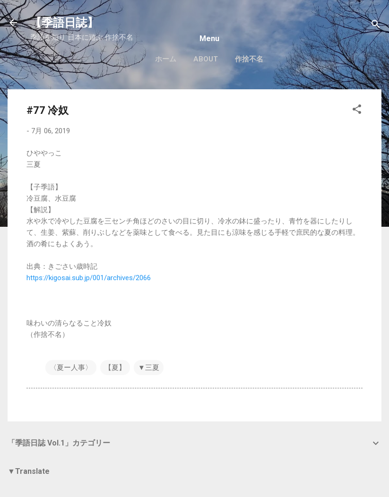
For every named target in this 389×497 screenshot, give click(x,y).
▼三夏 (148, 367)
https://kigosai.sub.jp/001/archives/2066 (88, 278)
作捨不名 (249, 59)
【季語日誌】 (64, 22)
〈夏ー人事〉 (71, 367)
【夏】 (115, 367)
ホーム (165, 59)
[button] (357, 110)
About (205, 59)
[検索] (375, 25)
